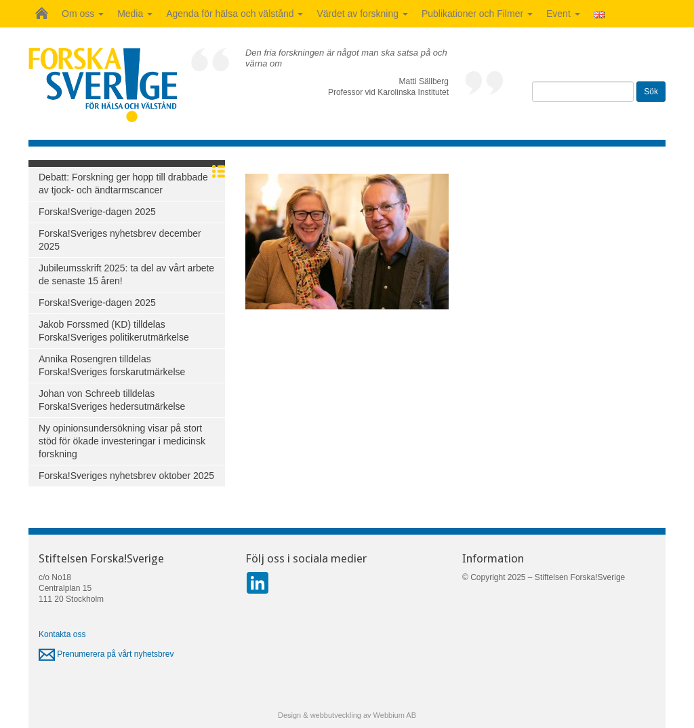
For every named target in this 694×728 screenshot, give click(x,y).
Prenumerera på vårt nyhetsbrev (106, 654)
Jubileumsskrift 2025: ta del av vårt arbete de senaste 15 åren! (126, 274)
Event (563, 13)
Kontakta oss (62, 634)
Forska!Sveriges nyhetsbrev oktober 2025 (126, 475)
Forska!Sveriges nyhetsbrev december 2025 (120, 240)
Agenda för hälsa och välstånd (234, 13)
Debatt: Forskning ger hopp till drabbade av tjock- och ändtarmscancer (123, 183)
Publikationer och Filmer (477, 13)
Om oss (83, 13)
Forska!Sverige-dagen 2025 (97, 211)
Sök (651, 91)
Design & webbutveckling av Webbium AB (347, 715)
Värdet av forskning (362, 13)
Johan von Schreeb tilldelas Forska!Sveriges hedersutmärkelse (112, 400)
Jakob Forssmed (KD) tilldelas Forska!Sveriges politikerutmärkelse (114, 331)
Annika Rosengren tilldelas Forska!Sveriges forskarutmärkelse (112, 365)
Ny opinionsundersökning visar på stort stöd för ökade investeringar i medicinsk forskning (122, 441)
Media (134, 13)
